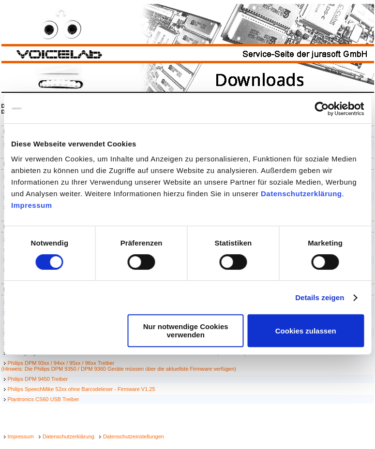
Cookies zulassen (305, 331)
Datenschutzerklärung (301, 193)
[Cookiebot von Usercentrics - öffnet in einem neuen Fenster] (321, 108)
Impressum (31, 205)
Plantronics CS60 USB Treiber (43, 399)
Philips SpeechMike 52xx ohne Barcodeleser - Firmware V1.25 (81, 389)
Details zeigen (319, 297)
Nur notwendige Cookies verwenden (185, 330)
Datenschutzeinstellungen (133, 436)
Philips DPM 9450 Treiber (38, 379)
